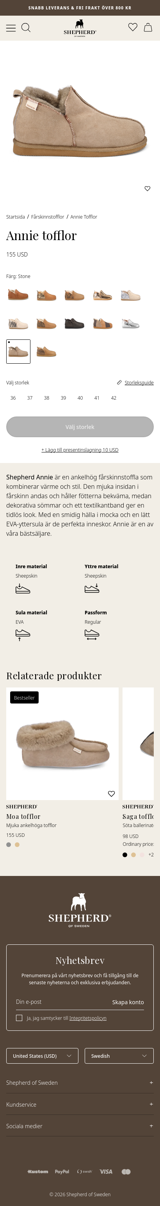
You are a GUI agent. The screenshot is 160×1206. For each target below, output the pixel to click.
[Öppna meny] (11, 28)
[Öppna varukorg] (149, 28)
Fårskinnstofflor (47, 217)
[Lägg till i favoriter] (147, 188)
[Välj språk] (119, 1056)
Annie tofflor (84, 217)
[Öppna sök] (26, 28)
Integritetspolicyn (88, 1018)
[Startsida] (80, 28)
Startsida (15, 217)
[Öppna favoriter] (133, 28)
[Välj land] (42, 1056)
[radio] (13, 398)
